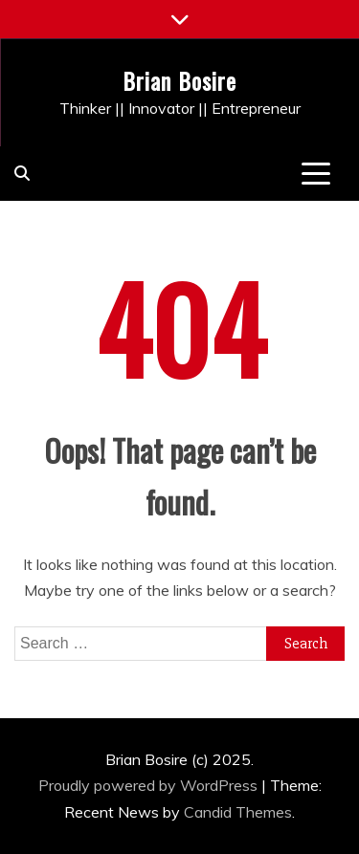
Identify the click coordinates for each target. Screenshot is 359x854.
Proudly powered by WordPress (149, 785)
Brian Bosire (179, 80)
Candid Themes (238, 811)
